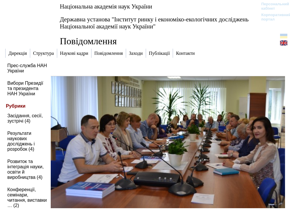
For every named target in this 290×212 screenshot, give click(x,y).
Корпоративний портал (272, 17)
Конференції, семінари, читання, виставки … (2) (27, 197)
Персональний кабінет (272, 6)
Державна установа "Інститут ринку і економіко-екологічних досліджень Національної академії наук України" (154, 23)
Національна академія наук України (106, 6)
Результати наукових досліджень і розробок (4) (21, 141)
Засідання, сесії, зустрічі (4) (25, 118)
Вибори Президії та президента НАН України (25, 88)
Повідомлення (88, 41)
